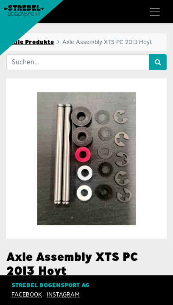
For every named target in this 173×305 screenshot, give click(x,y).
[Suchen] (158, 62)
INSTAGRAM (63, 294)
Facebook (26, 294)
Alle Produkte (32, 42)
